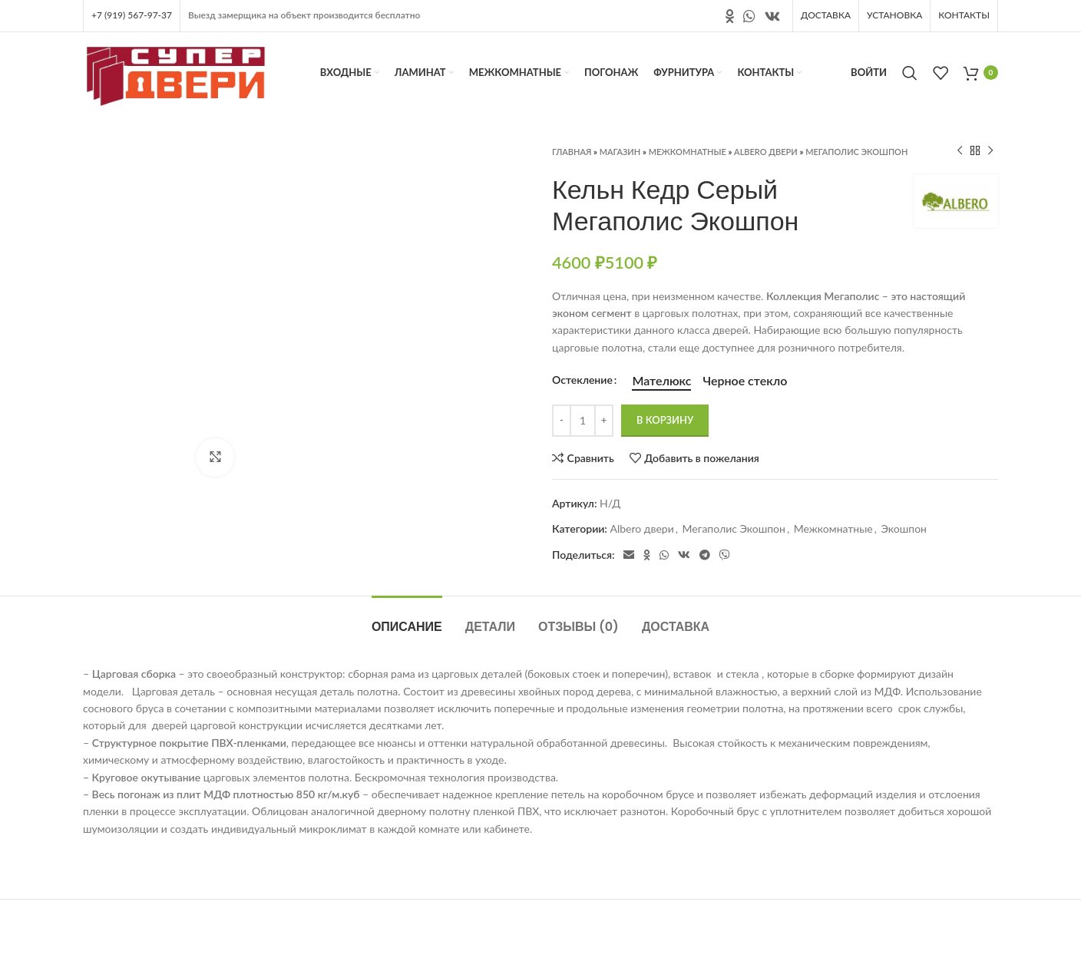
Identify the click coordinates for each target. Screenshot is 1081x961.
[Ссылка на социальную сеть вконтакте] (772, 16)
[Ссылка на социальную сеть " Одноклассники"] (730, 16)
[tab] (407, 619)
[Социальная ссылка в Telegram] (705, 555)
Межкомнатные (687, 152)
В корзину (664, 420)
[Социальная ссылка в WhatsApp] (749, 16)
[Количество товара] (582, 421)
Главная (571, 152)
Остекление (582, 379)
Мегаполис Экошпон (856, 152)
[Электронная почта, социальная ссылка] (629, 555)
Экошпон (904, 528)
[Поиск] (909, 73)
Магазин (620, 152)
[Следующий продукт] (990, 151)
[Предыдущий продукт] (959, 151)
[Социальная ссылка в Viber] (725, 555)
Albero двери (766, 152)
